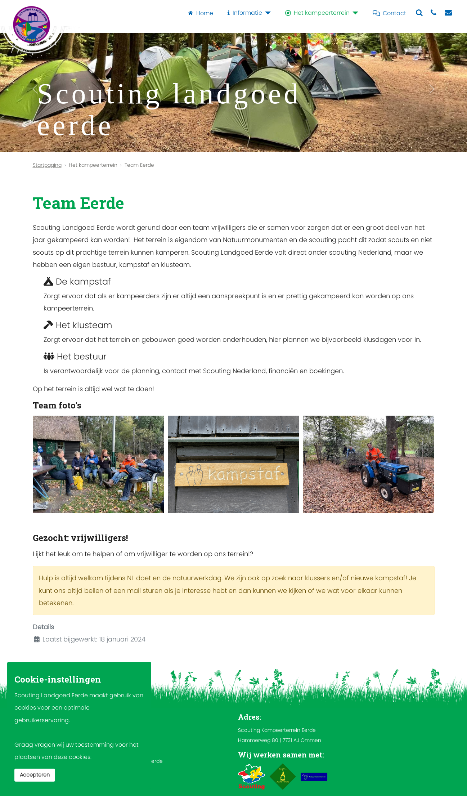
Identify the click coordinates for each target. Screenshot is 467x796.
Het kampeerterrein (316, 13)
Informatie (243, 13)
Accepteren (35, 774)
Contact (388, 13)
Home (199, 13)
